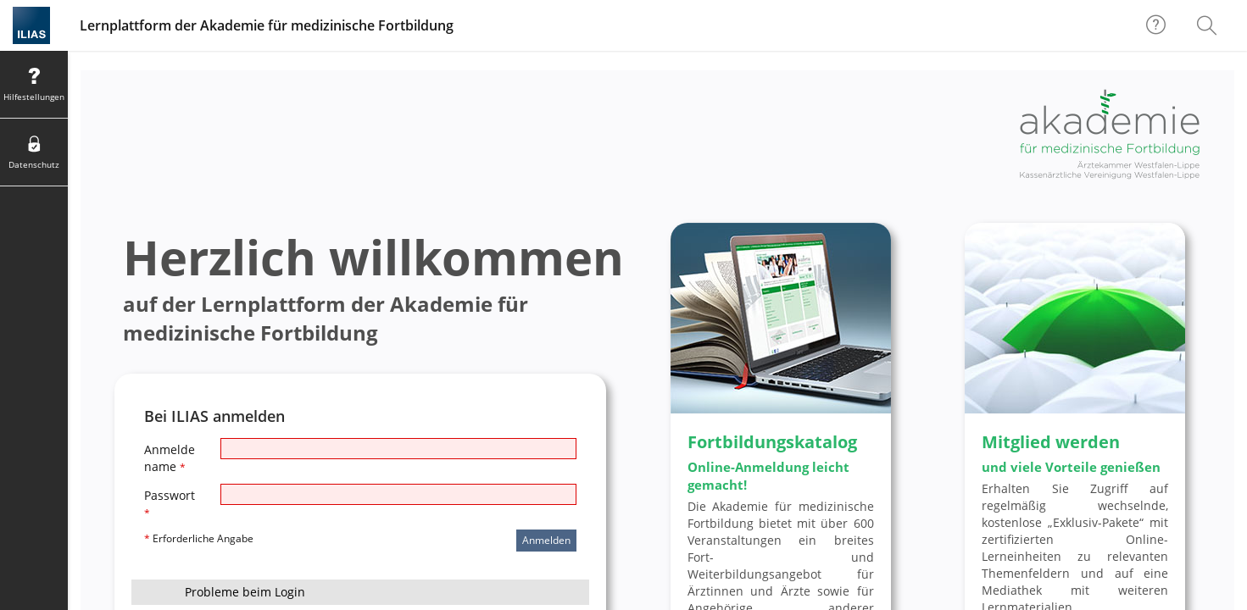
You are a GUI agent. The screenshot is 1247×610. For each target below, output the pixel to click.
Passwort (169, 503)
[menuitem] (1208, 25)
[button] (360, 592)
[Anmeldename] (398, 448)
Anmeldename (169, 457)
